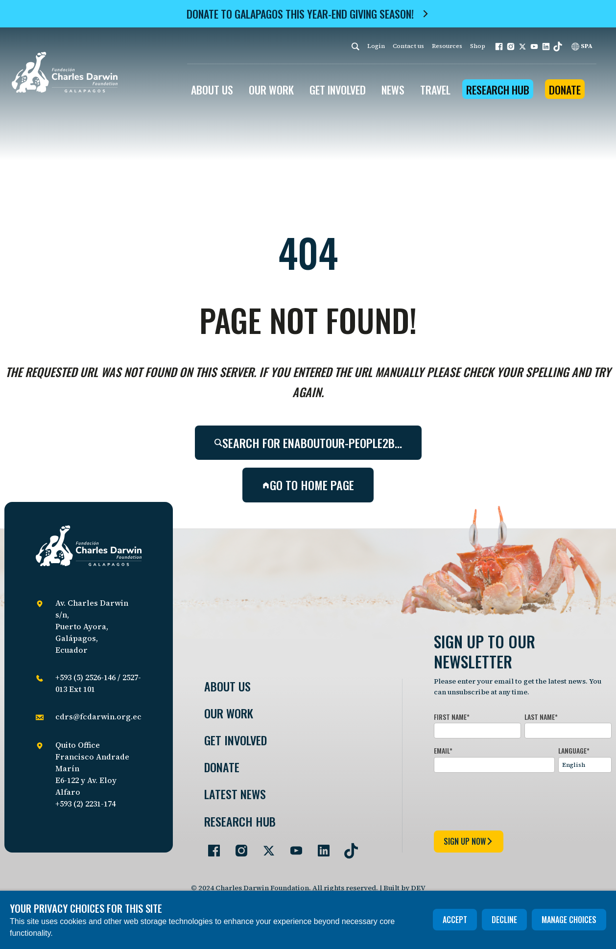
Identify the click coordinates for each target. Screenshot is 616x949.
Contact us (408, 46)
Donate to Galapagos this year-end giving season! (300, 14)
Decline (504, 919)
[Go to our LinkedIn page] (320, 847)
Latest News (235, 794)
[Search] (355, 46)
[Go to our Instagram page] (237, 847)
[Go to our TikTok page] (347, 847)
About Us (227, 686)
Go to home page (308, 485)
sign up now (469, 841)
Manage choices (569, 919)
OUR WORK (271, 89)
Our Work (228, 713)
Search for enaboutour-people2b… (308, 442)
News (392, 89)
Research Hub (497, 89)
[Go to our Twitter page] (265, 847)
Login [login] (376, 46)
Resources (447, 46)
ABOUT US (212, 89)
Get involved (235, 740)
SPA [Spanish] (581, 46)
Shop (477, 46)
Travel (435, 89)
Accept (455, 919)
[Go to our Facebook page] (210, 847)
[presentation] (508, 800)
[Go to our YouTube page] (292, 847)
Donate (565, 89)
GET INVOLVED (337, 89)
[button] (499, 46)
